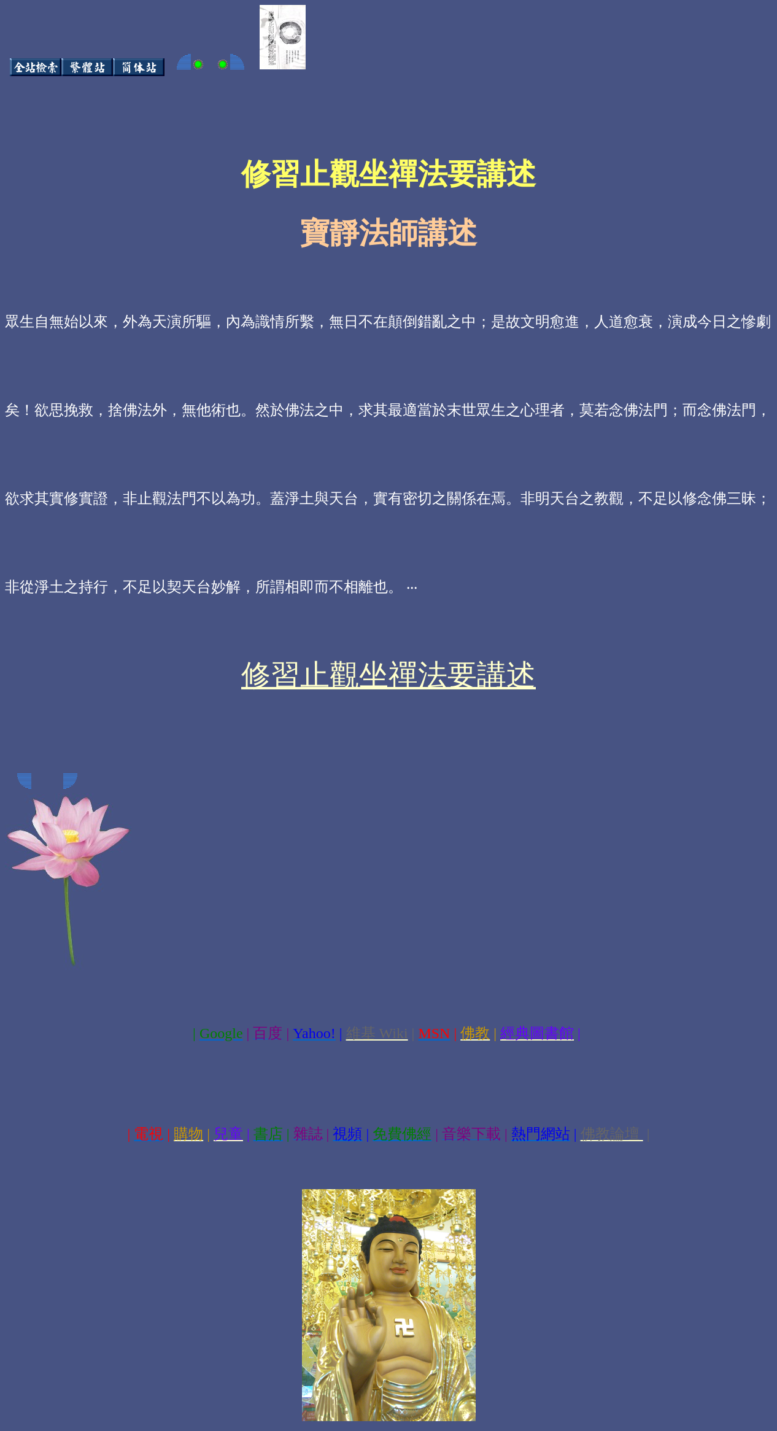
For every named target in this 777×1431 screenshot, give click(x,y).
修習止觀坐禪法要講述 (388, 675)
